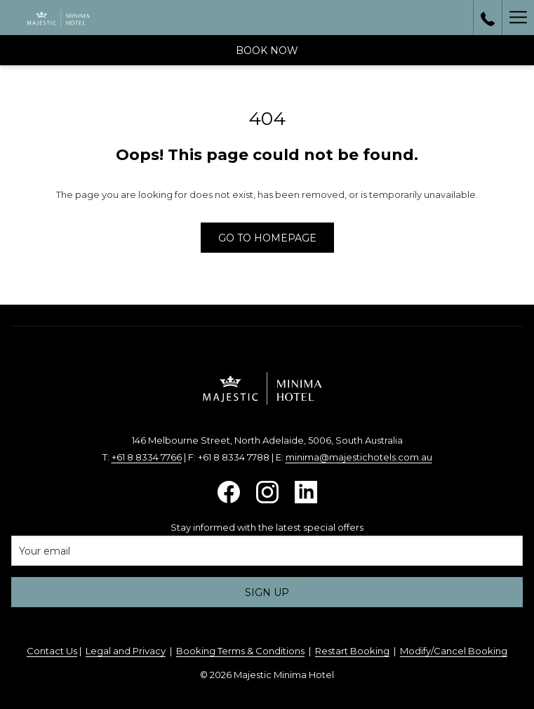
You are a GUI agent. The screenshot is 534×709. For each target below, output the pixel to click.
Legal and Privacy (126, 650)
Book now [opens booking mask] (267, 50)
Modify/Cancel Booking (453, 650)
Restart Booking (352, 650)
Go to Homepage (267, 238)
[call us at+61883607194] (488, 17)
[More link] (518, 17)
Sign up (267, 592)
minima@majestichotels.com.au (359, 457)
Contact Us (52, 650)
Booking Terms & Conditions (240, 650)
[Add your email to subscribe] (267, 551)
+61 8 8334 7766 (147, 457)
